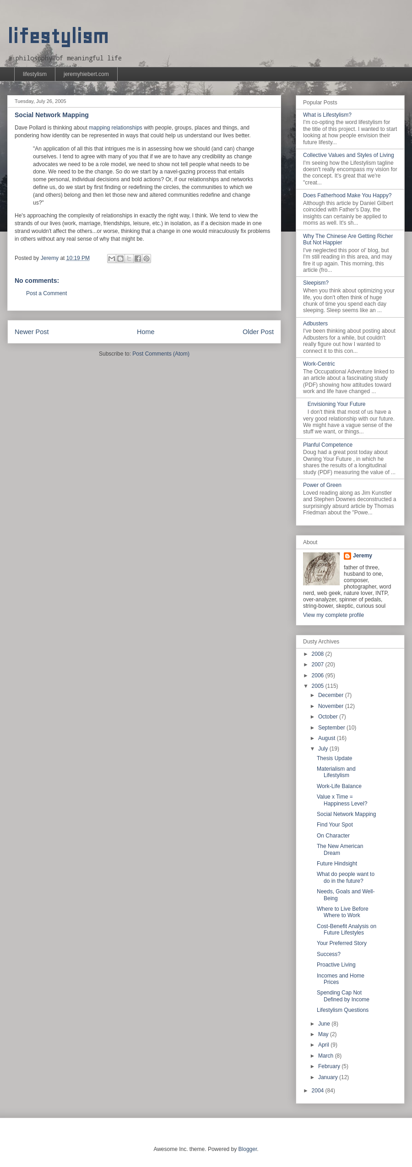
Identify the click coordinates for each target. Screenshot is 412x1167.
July (324, 749)
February (330, 1066)
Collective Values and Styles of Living (348, 155)
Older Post (258, 331)
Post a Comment (46, 293)
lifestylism (57, 36)
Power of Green (322, 485)
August (327, 738)
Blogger (248, 1149)
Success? (329, 954)
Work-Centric (319, 364)
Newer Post (32, 331)
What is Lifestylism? (327, 115)
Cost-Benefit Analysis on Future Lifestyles (346, 929)
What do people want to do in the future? (345, 877)
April (324, 1045)
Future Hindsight (337, 863)
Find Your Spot (335, 824)
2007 (318, 664)
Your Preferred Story (342, 943)
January (328, 1077)
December (331, 695)
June (324, 1024)
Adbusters (315, 323)
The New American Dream (340, 849)
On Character (333, 835)
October (328, 716)
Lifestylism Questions (343, 1010)
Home (145, 331)
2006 (318, 675)
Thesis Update (334, 758)
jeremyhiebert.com (86, 74)
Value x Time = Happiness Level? (342, 800)
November (331, 706)
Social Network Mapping (346, 814)
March (326, 1056)
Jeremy (362, 555)
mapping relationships (115, 127)
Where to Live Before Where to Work (343, 912)
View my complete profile (333, 615)
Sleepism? (316, 283)
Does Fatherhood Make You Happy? (347, 195)
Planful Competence (327, 445)
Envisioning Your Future (337, 404)
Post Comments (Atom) (161, 354)
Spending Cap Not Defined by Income (343, 995)
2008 (318, 654)
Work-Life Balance (339, 786)
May (324, 1034)
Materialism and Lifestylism (336, 772)
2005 (318, 686)
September (332, 727)
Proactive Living (336, 965)
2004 (318, 1090)
